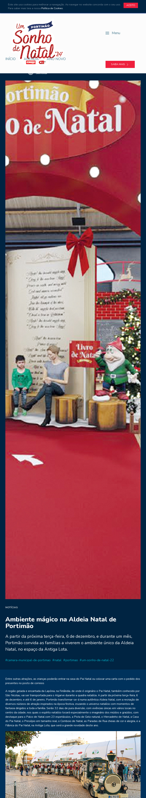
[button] (113, 33)
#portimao (70, 660)
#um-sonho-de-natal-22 (97, 660)
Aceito (130, 5)
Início (10, 59)
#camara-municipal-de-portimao (28, 660)
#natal (57, 660)
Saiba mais (120, 64)
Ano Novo (56, 59)
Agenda (31, 59)
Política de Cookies (52, 8)
